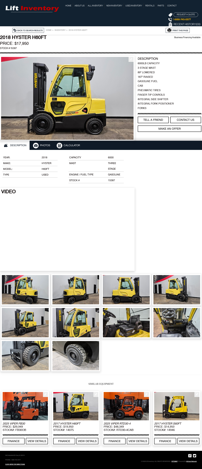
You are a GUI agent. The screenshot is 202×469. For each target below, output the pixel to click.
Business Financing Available (187, 37)
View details (37, 441)
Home (68, 6)
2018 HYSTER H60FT (78, 30)
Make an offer (169, 128)
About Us (80, 6)
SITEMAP (174, 461)
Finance (14, 441)
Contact (172, 6)
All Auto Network (191, 461)
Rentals (149, 6)
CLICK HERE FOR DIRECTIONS (15, 464)
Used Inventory (133, 6)
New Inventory (114, 6)
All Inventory (95, 6)
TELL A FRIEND (153, 119)
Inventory (60, 30)
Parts (161, 6)
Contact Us (185, 119)
